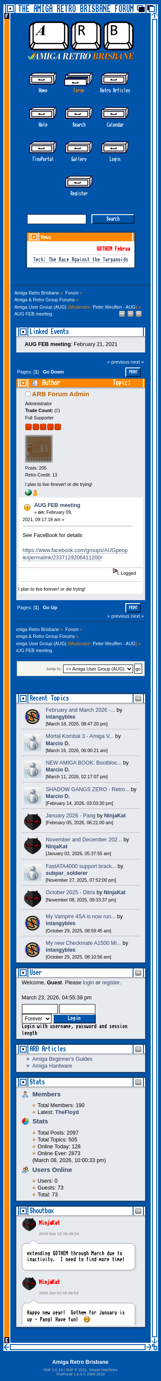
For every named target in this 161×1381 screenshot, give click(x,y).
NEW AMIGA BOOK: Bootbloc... (84, 763)
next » (137, 361)
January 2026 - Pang (71, 816)
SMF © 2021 (76, 1370)
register (110, 983)
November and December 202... (84, 840)
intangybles (61, 717)
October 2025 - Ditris (70, 892)
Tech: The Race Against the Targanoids (80, 260)
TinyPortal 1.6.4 (69, 1374)
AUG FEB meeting (57, 505)
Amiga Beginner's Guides (62, 1059)
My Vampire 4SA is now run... (81, 917)
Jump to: (54, 669)
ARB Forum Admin (60, 394)
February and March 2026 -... (80, 710)
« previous (118, 361)
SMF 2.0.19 (53, 1370)
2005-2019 (96, 1374)
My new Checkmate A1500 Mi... (83, 943)
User (36, 972)
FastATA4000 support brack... (81, 866)
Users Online (52, 1169)
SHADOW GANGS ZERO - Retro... (88, 789)
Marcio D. (58, 744)
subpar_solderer (67, 873)
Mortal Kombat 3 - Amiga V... (80, 736)
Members (47, 1094)
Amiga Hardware (52, 1066)
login (88, 983)
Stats (37, 1082)
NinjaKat (49, 1223)
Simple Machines (103, 1370)
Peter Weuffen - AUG (114, 307)
